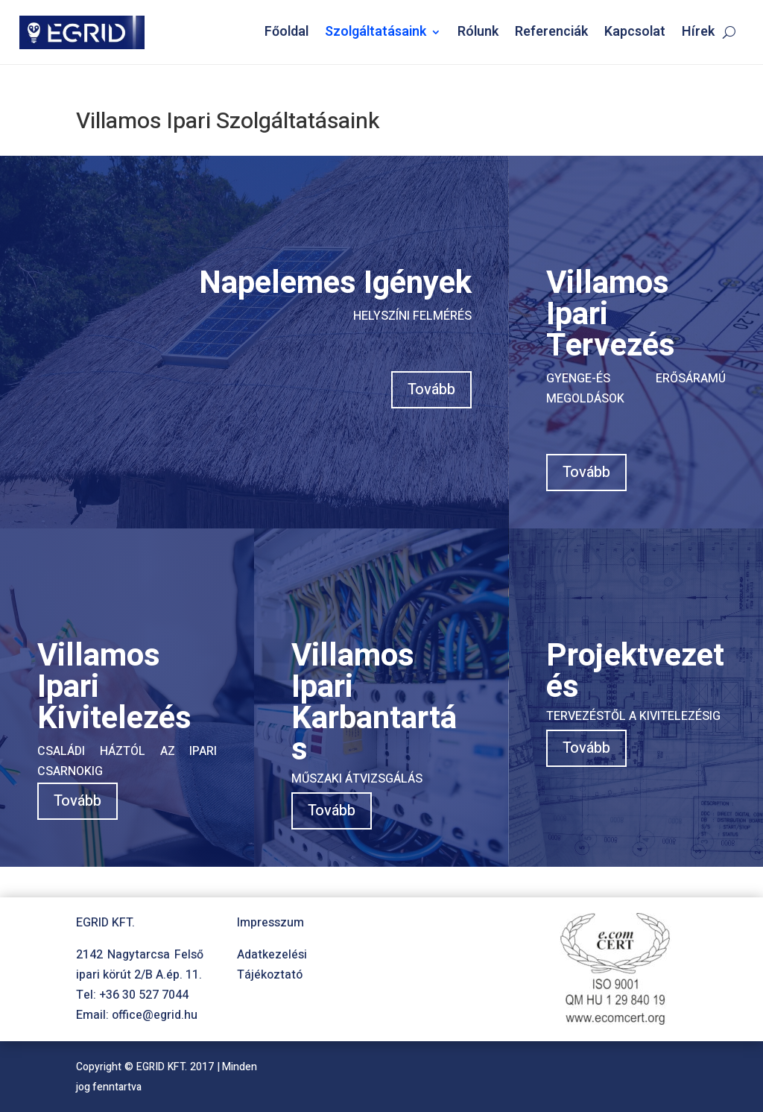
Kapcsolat (634, 32)
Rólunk (478, 32)
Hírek (698, 32)
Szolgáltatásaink (375, 32)
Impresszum (270, 923)
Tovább (431, 389)
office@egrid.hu (154, 1015)
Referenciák (551, 32)
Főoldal (286, 32)
